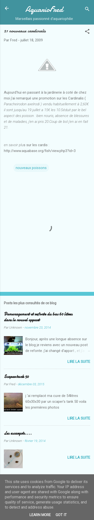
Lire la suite (78, 361)
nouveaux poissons (31, 168)
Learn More (40, 515)
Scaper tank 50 (16, 377)
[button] (87, 32)
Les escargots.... (18, 433)
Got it (61, 515)
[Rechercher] (87, 9)
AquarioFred (44, 9)
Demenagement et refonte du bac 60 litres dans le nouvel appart (38, 317)
